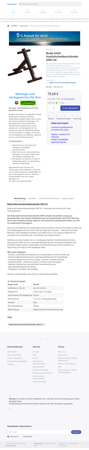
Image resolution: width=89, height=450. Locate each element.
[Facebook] (36, 339)
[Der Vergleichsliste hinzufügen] (60, 117)
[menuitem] (26, 324)
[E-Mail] (39, 432)
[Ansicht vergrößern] (25, 66)
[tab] (19, 198)
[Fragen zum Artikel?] (68, 117)
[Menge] (54, 108)
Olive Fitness (12, 4)
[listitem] (25, 66)
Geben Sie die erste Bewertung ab (62, 82)
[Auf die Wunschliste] (51, 117)
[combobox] (50, 4)
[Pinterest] (52, 339)
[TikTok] (47, 339)
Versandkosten (69, 99)
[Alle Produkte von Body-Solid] (49, 49)
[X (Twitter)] (41, 339)
